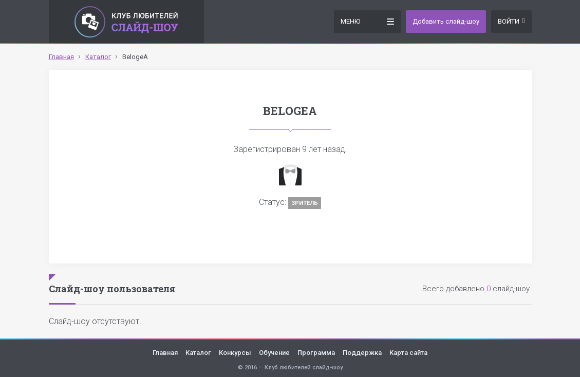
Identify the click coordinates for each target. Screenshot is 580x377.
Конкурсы (235, 352)
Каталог (198, 352)
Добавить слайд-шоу (446, 21)
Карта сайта (408, 352)
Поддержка (362, 352)
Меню (367, 20)
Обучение (274, 352)
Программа (316, 352)
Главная (165, 352)
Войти (511, 21)
